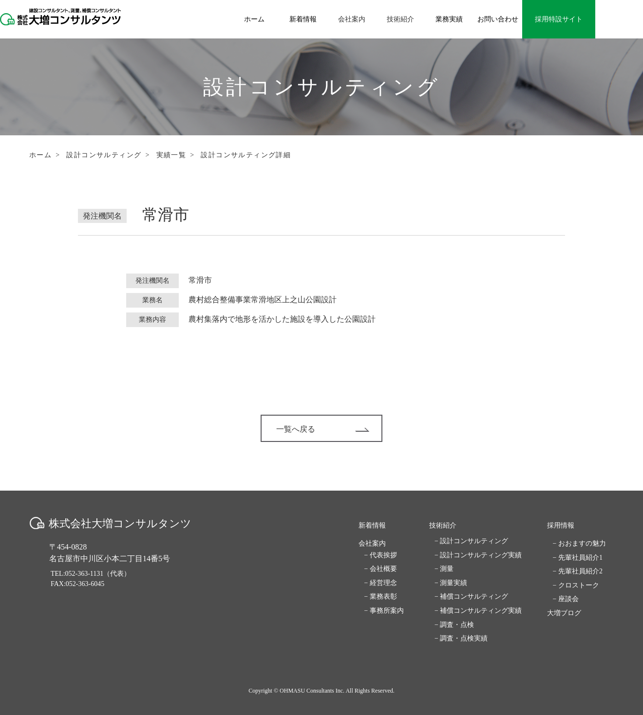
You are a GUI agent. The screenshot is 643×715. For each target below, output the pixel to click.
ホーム (40, 155)
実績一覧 (171, 155)
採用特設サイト (559, 19)
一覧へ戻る (322, 429)
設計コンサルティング (103, 155)
